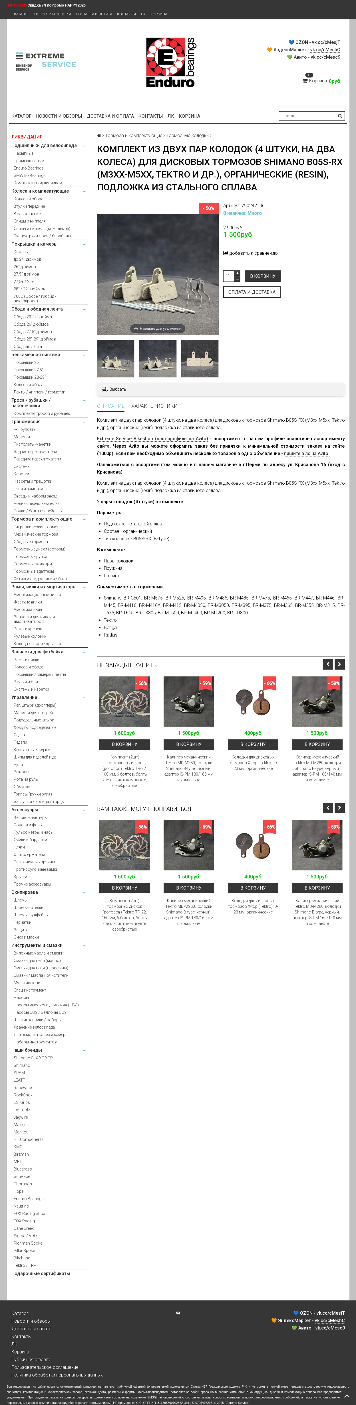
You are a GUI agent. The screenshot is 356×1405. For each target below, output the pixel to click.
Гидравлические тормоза (38, 527)
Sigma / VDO (25, 1235)
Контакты (126, 14)
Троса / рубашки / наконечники (31, 402)
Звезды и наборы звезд (35, 496)
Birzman (21, 1154)
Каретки (21, 474)
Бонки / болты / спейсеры (38, 511)
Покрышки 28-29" (30, 377)
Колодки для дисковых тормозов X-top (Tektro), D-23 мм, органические (253, 763)
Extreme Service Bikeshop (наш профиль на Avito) (152, 438)
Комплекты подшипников (38, 183)
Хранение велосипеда (34, 1027)
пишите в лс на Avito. (306, 453)
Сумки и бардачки (30, 839)
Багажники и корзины (34, 862)
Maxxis (20, 1124)
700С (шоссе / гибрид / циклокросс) (35, 298)
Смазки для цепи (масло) (37, 960)
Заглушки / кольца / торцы (39, 801)
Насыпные (23, 153)
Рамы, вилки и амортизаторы (44, 587)
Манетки (22, 437)
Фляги (19, 847)
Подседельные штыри (34, 720)
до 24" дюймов (27, 259)
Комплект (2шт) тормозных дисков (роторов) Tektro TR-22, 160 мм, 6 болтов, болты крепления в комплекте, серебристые (125, 771)
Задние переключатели (35, 451)
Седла (19, 735)
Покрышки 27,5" (28, 370)
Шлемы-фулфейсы (31, 915)
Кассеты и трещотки (33, 481)
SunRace (22, 1176)
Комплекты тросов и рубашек (42, 413)
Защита (21, 929)
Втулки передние (29, 206)
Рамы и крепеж (28, 629)
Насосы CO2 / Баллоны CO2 (40, 1012)
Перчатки (22, 922)
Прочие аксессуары (32, 884)
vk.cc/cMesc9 (325, 57)
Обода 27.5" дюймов (33, 331)
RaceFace (23, 1087)
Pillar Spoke (24, 1250)
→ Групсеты (25, 429)
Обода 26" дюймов (31, 324)
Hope (18, 1191)
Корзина (158, 14)
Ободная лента (28, 346)
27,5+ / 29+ (24, 281)
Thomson (23, 1184)
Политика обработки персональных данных (57, 1375)
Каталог (21, 14)
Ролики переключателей (37, 503)
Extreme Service (237, 1402)
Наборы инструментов (35, 1042)
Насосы (21, 997)
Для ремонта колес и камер (39, 1034)
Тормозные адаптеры (34, 571)
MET (18, 1161)
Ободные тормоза (31, 541)
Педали (20, 742)
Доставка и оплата (94, 14)
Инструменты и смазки (37, 945)
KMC (18, 1147)
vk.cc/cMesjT (326, 42)
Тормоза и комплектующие (41, 519)
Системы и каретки (31, 689)
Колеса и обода (28, 384)
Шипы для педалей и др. (35, 757)
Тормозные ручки (30, 556)
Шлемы (20, 900)
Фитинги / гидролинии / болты (42, 578)
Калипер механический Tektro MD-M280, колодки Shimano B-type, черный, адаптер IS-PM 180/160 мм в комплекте (188, 768)
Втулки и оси (26, 682)
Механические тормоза (36, 534)
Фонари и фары (28, 825)
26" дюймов (25, 266)
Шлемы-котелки (28, 907)
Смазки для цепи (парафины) (41, 968)
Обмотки (22, 786)
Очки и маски (26, 937)
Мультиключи (27, 982)
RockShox (23, 1095)
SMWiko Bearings (30, 175)
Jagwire (21, 1117)
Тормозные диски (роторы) (39, 549)
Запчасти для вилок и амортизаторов (34, 619)
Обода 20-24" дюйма (33, 317)
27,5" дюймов (26, 274)
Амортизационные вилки (37, 594)
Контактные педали (32, 749)
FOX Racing (24, 1221)
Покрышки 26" (27, 362)
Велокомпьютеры (30, 817)
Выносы (21, 772)
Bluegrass (23, 1169)
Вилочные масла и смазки (38, 953)
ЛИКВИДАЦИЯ (27, 137)
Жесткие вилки (28, 602)
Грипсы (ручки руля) (33, 794)
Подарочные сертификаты (40, 1273)
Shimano (22, 1065)
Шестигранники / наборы (37, 1019)
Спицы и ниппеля (30, 221)
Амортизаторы (28, 609)
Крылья (21, 876)
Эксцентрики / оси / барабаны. (43, 236)
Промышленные (29, 160)
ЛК (143, 14)
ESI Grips (22, 1102)
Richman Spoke (28, 1243)
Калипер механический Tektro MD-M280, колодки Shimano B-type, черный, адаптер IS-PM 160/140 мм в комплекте (317, 768)
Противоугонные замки (36, 869)
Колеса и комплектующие (40, 191)
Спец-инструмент (30, 990)
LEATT (19, 1080)
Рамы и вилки (26, 659)
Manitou (21, 1132)
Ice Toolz (22, 1110)
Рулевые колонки (30, 636)
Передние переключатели (37, 459)
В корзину (262, 276)
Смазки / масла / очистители (41, 975)
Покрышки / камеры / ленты (40, 674)
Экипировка (24, 892)
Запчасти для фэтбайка (37, 651)
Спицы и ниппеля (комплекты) (42, 228)
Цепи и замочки (28, 488)
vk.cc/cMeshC (325, 49)
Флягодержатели (29, 854)
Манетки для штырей (33, 712)
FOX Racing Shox (29, 1213)
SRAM (19, 1072)
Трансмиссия (26, 421)
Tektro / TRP (25, 1265)
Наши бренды (26, 1050)
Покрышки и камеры (34, 244)
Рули (18, 764)
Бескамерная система (35, 354)
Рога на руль (26, 779)
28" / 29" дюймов (29, 289)
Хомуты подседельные (35, 727)
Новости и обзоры (52, 14)
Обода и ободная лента (37, 309)
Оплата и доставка (251, 292)
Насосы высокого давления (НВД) (46, 1005)
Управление (24, 697)
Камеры (21, 252)
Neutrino (21, 1206)
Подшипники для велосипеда (44, 145)
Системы (22, 466)
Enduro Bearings (29, 168)
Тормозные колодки (33, 564)
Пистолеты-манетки (32, 444)
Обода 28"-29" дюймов (35, 339)
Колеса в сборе (28, 199)
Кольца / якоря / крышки (37, 643)
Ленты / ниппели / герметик (39, 392)
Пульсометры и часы (33, 832)
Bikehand (22, 1258)
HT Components (29, 1139)
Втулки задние (27, 213)
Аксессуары (24, 809)
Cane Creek (24, 1228)
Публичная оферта (30, 1359)
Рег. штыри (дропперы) (35, 705)
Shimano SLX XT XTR (33, 1058)
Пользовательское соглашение (45, 1367)
